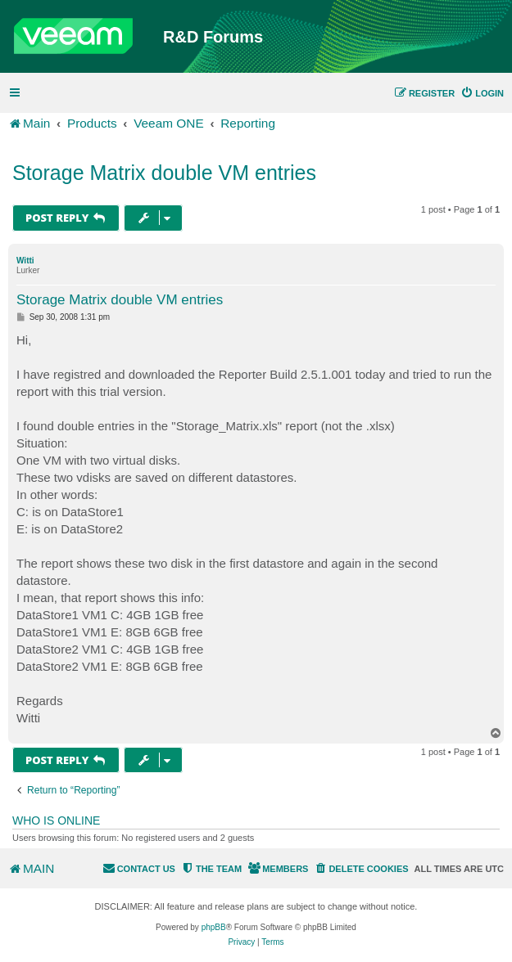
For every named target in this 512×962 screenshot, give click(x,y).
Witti (25, 260)
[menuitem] (482, 93)
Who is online (56, 820)
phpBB (214, 927)
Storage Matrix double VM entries (164, 172)
